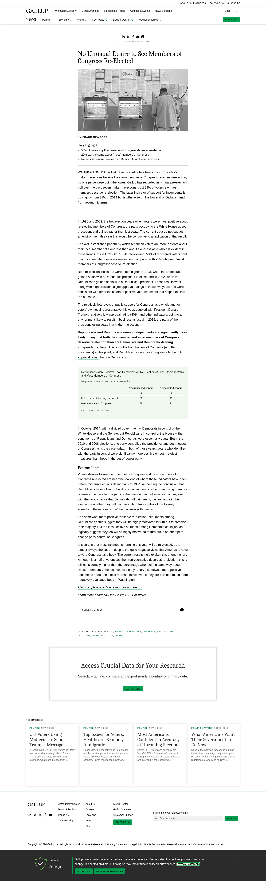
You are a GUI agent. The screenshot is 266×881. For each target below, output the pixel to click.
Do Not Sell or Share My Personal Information (165, 844)
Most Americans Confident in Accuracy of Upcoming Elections (158, 740)
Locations (90, 815)
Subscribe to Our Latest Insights (170, 812)
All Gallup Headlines (128, 632)
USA (111, 632)
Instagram (40, 815)
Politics (120, 636)
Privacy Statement (117, 844)
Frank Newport (95, 137)
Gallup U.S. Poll (126, 595)
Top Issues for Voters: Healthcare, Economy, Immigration (103, 740)
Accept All (83, 871)
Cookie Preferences (93, 844)
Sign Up (231, 818)
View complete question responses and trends (110, 587)
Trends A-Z (64, 815)
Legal (133, 844)
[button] (66, 10)
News (88, 820)
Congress (149, 632)
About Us (90, 803)
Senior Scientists (67, 809)
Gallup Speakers (122, 809)
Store (88, 826)
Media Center (120, 803)
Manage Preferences (109, 871)
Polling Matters (201, 728)
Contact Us (123, 822)
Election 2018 (165, 632)
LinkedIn (30, 815)
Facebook (45, 815)
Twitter (35, 815)
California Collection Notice (208, 844)
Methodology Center (69, 803)
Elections (84, 636)
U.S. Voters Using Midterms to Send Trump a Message (46, 740)
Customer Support (123, 815)
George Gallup (65, 820)
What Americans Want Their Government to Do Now (213, 740)
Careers (89, 809)
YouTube (50, 815)
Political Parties (103, 636)
